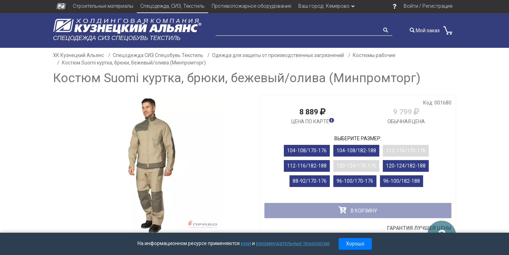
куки (246, 243)
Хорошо (355, 243)
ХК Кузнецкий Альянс (78, 55)
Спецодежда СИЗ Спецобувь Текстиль (158, 55)
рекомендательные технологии (292, 243)
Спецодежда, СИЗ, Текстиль (172, 6)
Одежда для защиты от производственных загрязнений (278, 55)
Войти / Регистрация (428, 6)
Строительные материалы (103, 6)
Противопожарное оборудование (251, 6)
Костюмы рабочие (374, 55)
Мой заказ (425, 30)
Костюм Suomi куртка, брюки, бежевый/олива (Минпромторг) (134, 63)
